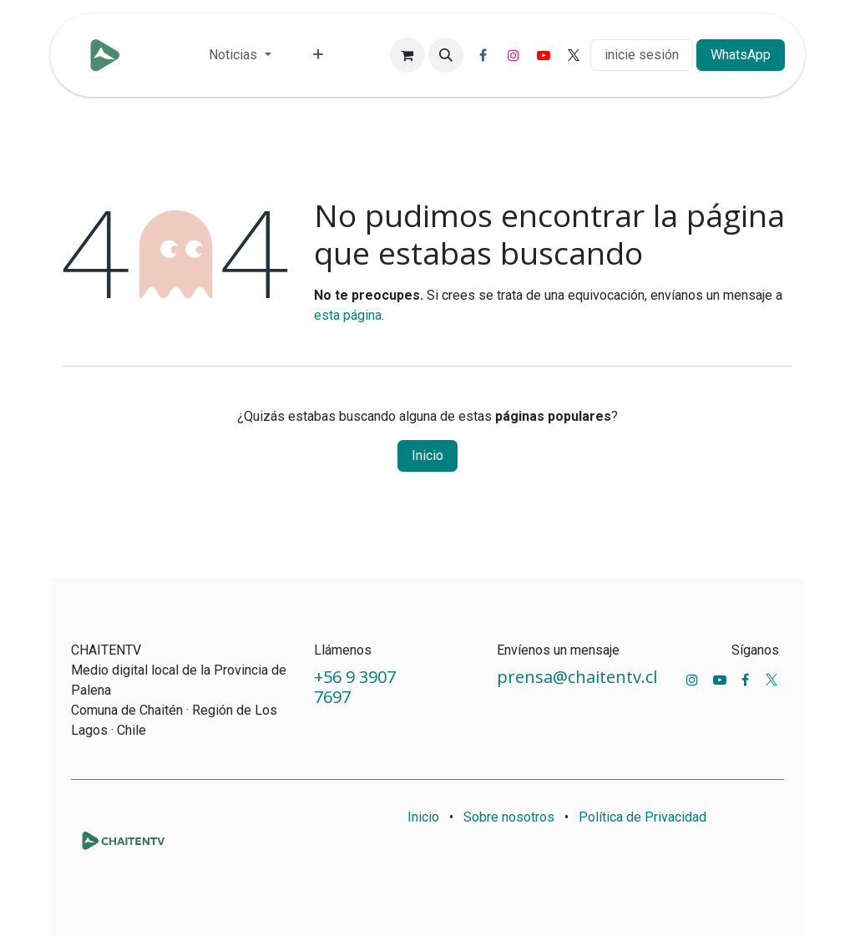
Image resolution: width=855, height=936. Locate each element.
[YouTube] (543, 55)
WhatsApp (741, 55)
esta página (348, 315)
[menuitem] (240, 55)
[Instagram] (513, 55)
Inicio (427, 455)
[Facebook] (483, 55)
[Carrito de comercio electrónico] (407, 55)
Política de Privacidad (642, 817)
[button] (445, 55)
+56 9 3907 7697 (355, 686)
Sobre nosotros (508, 817)
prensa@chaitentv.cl (577, 676)
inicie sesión (642, 55)
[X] (573, 55)
